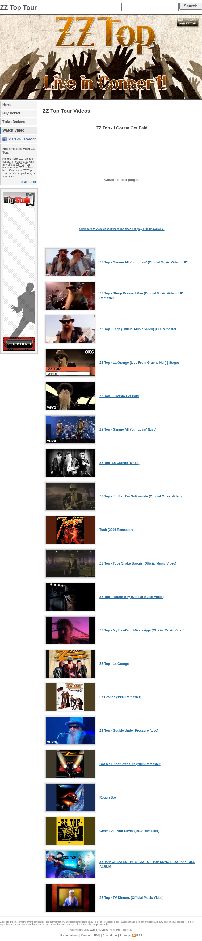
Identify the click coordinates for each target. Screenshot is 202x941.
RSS (139, 935)
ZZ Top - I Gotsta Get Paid (119, 396)
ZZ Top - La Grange (114, 664)
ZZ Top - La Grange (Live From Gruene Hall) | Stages (139, 363)
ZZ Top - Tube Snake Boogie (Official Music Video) (137, 563)
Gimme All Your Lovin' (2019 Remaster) (129, 831)
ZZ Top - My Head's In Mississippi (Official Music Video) (141, 630)
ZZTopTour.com (99, 930)
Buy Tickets (11, 113)
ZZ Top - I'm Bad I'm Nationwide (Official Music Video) (140, 496)
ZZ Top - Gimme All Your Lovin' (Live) (128, 429)
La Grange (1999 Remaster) (120, 697)
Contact (86, 935)
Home (6, 105)
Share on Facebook (22, 139)
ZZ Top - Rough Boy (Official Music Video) (131, 597)
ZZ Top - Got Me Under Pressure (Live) (128, 730)
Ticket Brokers (13, 122)
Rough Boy (108, 797)
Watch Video (13, 130)
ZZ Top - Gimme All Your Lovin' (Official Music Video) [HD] (143, 262)
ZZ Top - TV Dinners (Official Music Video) (131, 898)
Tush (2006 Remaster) (116, 530)
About (74, 935)
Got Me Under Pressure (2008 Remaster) (130, 764)
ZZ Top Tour (96, 922)
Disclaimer (110, 935)
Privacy (125, 935)
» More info (28, 181)
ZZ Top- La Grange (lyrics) (119, 463)
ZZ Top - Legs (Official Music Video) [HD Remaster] (138, 329)
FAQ (97, 935)
